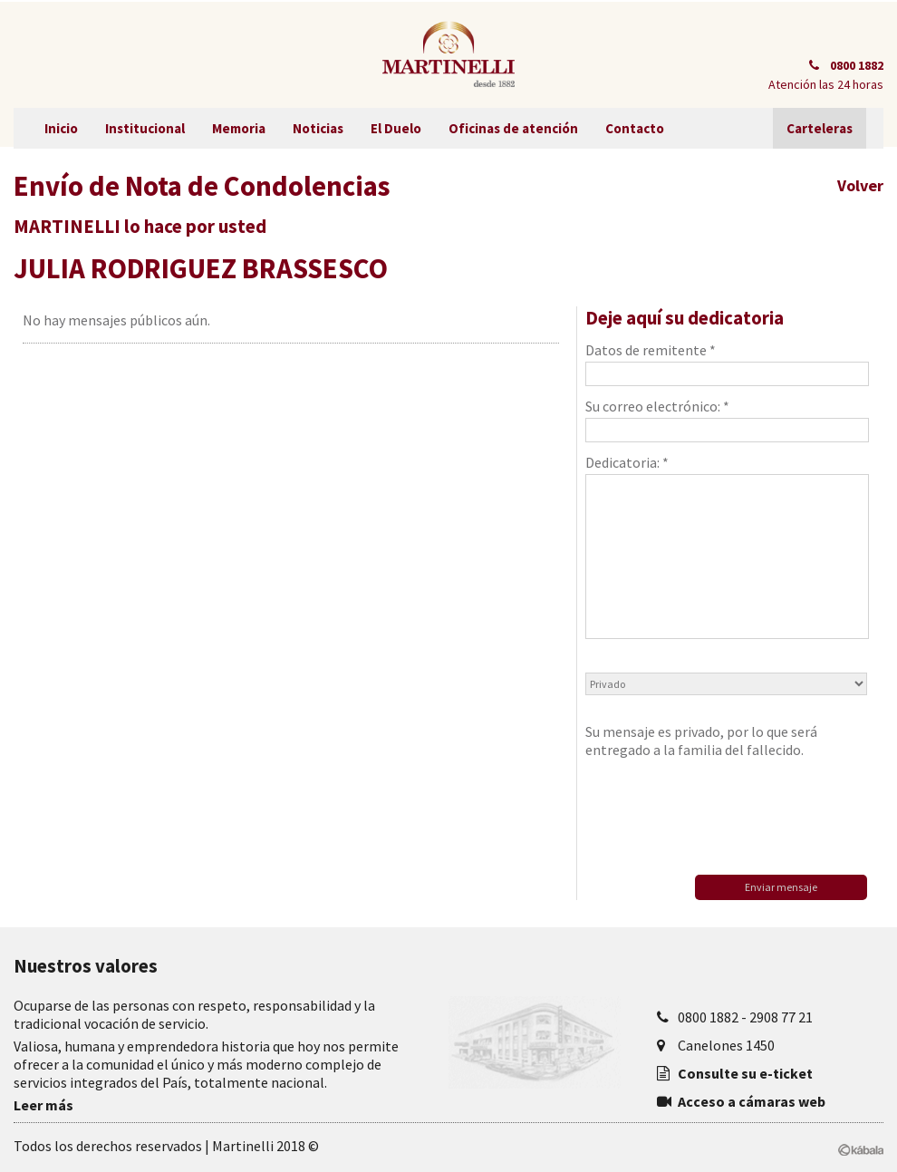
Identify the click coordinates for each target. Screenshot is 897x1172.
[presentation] (723, 812)
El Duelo (396, 128)
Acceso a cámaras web (751, 1101)
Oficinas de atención (513, 128)
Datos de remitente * (725, 363)
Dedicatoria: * (725, 546)
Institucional (145, 128)
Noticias (318, 128)
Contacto (634, 128)
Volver (860, 185)
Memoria (238, 128)
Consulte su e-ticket (745, 1073)
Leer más (43, 1105)
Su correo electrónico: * (725, 419)
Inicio (61, 128)
